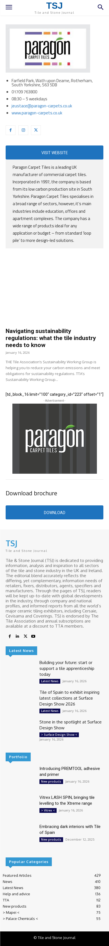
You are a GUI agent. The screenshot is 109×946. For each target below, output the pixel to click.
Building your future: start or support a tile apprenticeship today (66, 668)
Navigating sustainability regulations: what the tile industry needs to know (51, 338)
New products (51, 781)
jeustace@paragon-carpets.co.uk (42, 106)
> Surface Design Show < (59, 735)
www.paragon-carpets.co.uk (37, 113)
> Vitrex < (48, 810)
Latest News (50, 681)
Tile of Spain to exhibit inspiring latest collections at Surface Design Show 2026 (69, 698)
